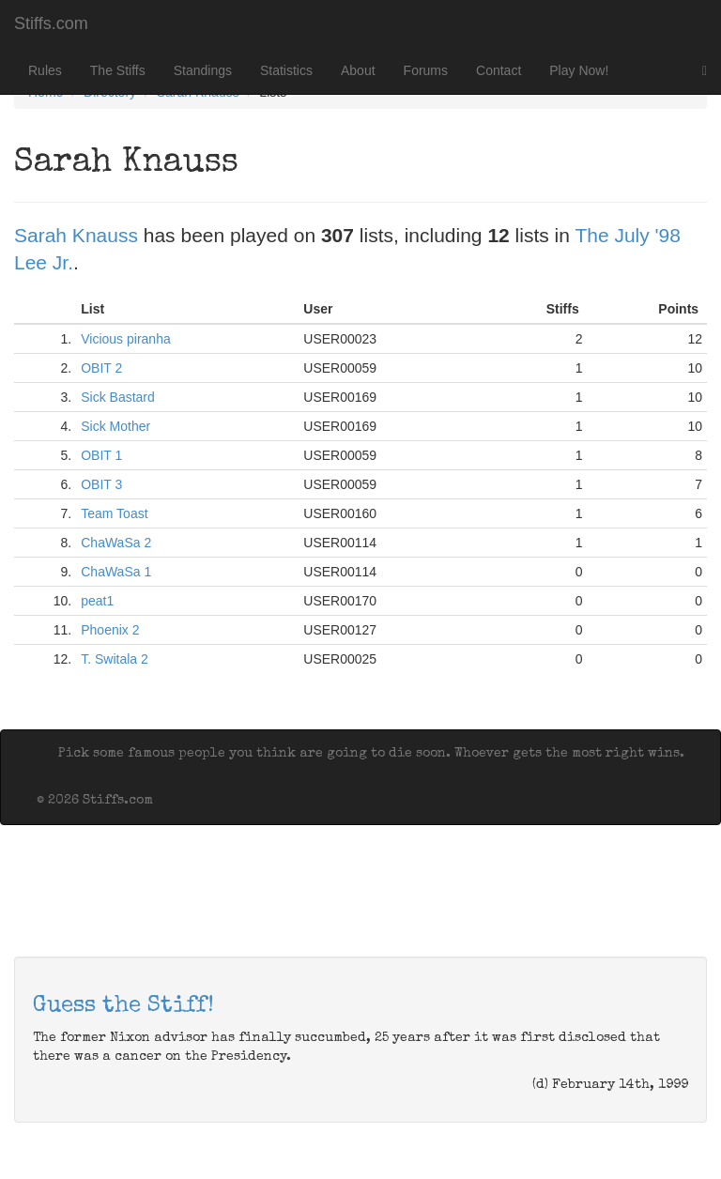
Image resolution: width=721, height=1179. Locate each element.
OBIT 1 (101, 455)
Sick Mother (115, 426)
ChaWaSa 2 (116, 542)
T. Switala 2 (114, 658)
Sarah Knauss (76, 235)
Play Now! (578, 70)
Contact (498, 70)
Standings (203, 70)
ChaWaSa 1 (116, 571)
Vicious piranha (125, 338)
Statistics (286, 70)
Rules (45, 70)
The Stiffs (118, 70)
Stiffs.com (51, 23)
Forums (426, 70)
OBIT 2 (101, 367)
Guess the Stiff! (123, 1006)
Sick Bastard (118, 397)
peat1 (97, 600)
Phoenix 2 (110, 629)
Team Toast (114, 513)
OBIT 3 (101, 484)
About (358, 70)
